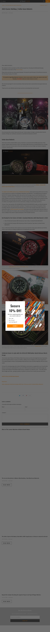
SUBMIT (15, 326)
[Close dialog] (43, 302)
